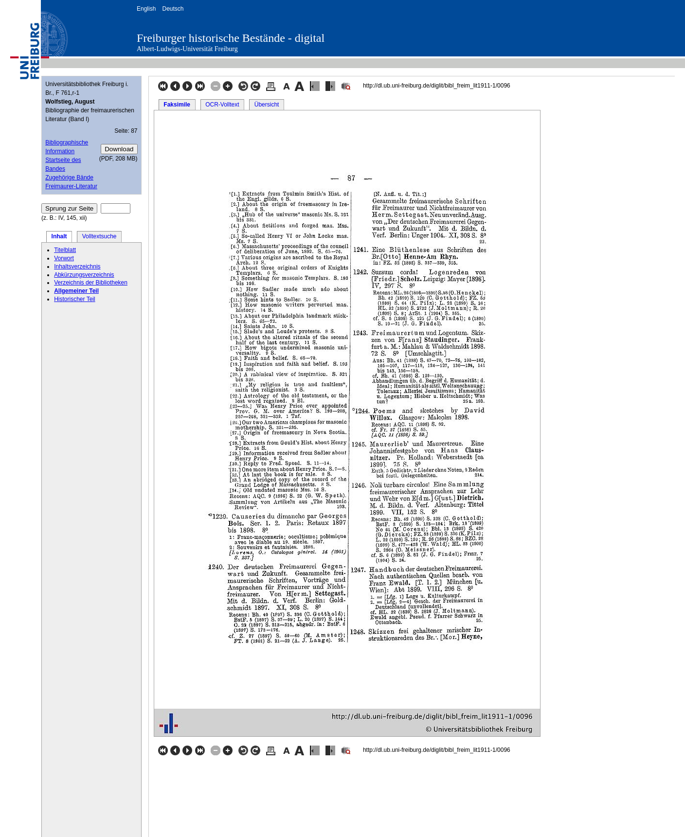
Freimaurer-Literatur (71, 186)
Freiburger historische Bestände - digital (230, 38)
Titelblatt (65, 250)
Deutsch (172, 8)
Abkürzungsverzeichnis (84, 274)
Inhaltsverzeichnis (77, 266)
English (146, 8)
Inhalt (59, 236)
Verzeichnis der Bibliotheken (90, 282)
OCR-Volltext (222, 104)
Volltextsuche (99, 236)
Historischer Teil (74, 299)
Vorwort (64, 258)
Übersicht (266, 104)
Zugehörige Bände (69, 177)
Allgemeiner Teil (76, 290)
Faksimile (176, 104)
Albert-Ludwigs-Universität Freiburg (187, 49)
